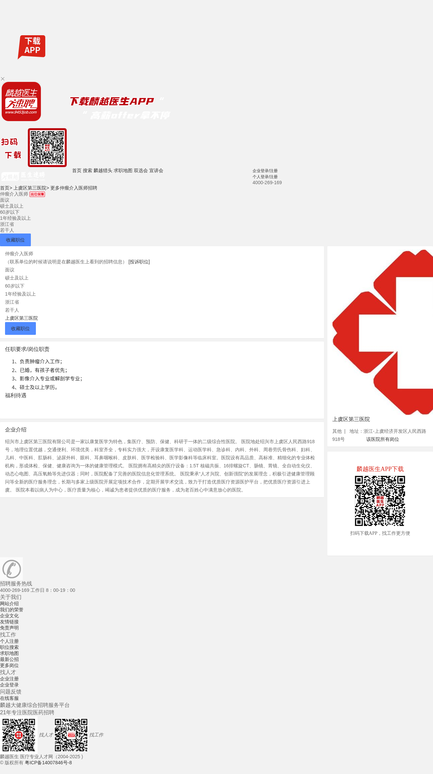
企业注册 (9, 678)
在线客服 (9, 698)
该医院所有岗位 (382, 439)
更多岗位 (9, 665)
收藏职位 (15, 240)
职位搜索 (9, 647)
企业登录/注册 (265, 170)
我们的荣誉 (11, 609)
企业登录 (9, 684)
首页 (77, 170)
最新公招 (9, 659)
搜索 (87, 170)
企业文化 (9, 615)
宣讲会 (156, 170)
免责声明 (9, 627)
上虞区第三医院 (31, 188)
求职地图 (123, 170)
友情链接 (9, 621)
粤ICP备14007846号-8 (48, 762)
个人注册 (9, 641)
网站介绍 (9, 603)
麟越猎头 (103, 170)
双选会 (141, 170)
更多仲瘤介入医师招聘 (73, 188)
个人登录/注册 (265, 176)
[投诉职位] (139, 261)
